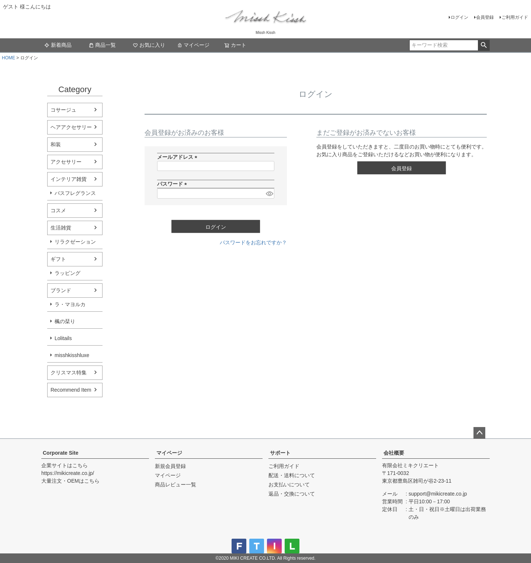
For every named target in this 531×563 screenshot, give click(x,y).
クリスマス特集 (69, 372)
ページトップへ (479, 433)
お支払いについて (289, 484)
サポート (280, 453)
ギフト (58, 259)
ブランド (61, 290)
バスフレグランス (75, 193)
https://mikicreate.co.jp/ (67, 473)
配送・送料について (291, 475)
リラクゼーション (75, 242)
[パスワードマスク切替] (269, 193)
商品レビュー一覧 (175, 484)
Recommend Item (71, 390)
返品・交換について (291, 494)
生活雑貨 (61, 228)
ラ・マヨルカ (70, 304)
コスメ (58, 210)
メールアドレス (178, 157)
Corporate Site (60, 453)
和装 (56, 144)
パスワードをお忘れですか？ (253, 242)
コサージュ (63, 110)
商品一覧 (102, 45)
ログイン (459, 17)
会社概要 (394, 453)
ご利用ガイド (515, 17)
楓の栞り (65, 321)
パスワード (173, 184)
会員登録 (485, 17)
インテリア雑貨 (69, 179)
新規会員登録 (170, 466)
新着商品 (58, 45)
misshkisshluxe (72, 355)
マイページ (193, 45)
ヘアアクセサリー (71, 127)
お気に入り (149, 45)
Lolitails (63, 338)
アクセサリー (66, 162)
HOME (8, 57)
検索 (483, 45)
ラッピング (67, 273)
